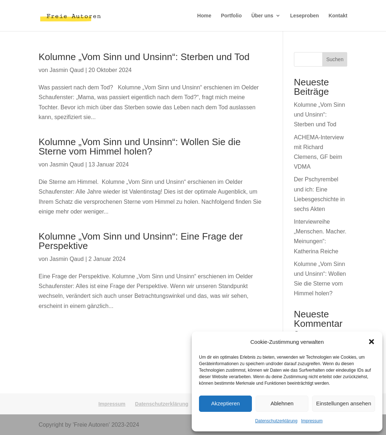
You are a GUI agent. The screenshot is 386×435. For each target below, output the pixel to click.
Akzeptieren (225, 403)
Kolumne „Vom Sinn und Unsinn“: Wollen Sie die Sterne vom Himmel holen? (140, 146)
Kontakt (337, 15)
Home (204, 15)
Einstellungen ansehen (343, 403)
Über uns (262, 15)
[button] (371, 341)
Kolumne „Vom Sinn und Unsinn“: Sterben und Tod (144, 56)
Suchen (334, 59)
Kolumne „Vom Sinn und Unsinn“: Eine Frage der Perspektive (141, 241)
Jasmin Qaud (67, 70)
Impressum (312, 420)
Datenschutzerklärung (276, 420)
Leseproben (304, 15)
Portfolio (231, 15)
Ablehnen (281, 403)
